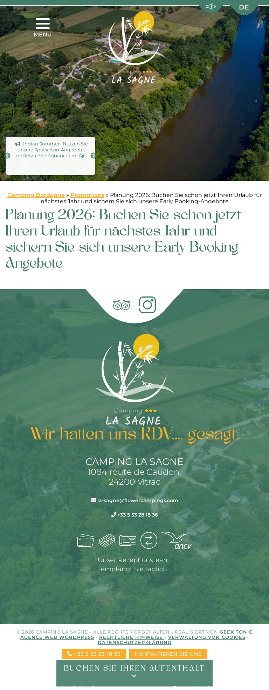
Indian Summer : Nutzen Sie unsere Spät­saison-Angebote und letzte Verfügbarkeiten (51, 150)
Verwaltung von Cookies (207, 637)
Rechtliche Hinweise (132, 637)
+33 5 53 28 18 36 (134, 515)
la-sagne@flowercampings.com (134, 500)
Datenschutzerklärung (135, 642)
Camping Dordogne (36, 195)
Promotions (87, 195)
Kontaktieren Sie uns (168, 654)
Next (93, 155)
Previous (7, 155)
